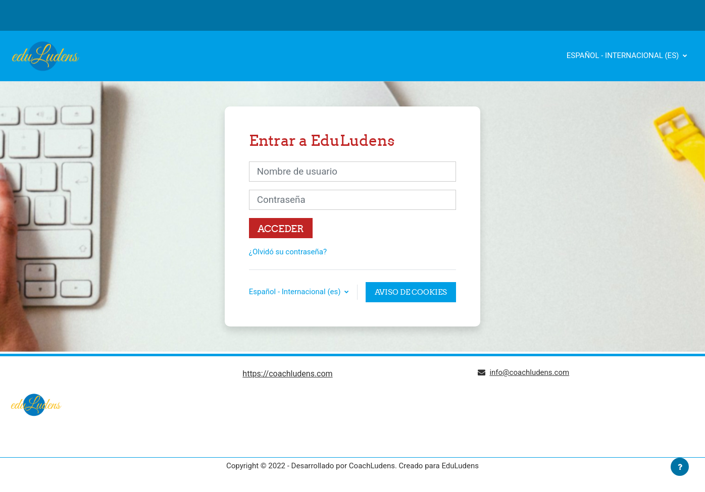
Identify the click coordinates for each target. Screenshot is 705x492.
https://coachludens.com (287, 373)
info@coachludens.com (529, 372)
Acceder (281, 229)
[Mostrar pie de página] (680, 467)
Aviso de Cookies (411, 292)
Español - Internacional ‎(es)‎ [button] (295, 291)
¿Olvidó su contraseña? (288, 251)
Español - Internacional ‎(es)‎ (624, 55)
